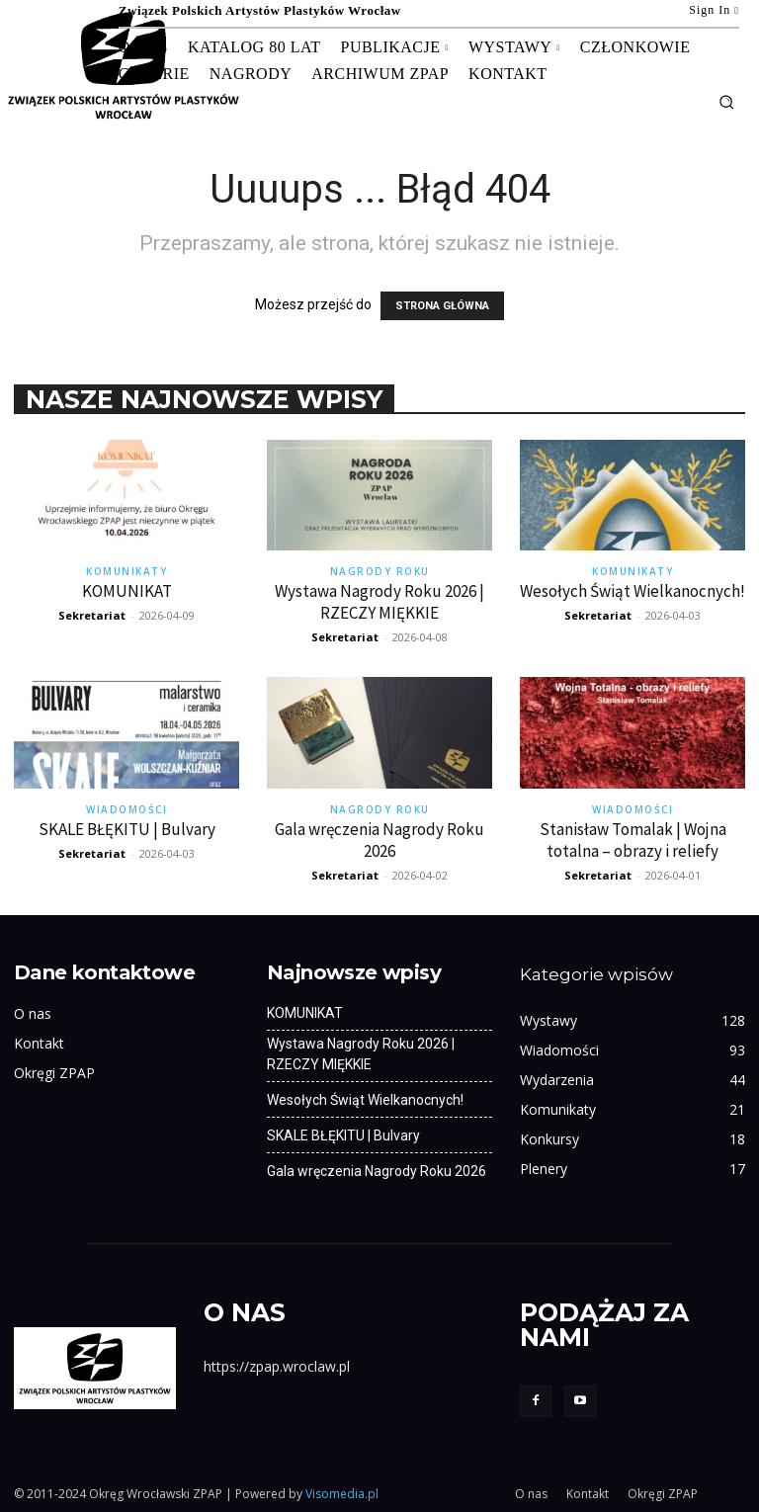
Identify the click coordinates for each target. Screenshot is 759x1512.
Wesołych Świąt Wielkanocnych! (632, 591)
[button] (726, 102)
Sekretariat (92, 615)
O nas (32, 1013)
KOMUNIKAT (127, 591)
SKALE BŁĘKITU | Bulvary (127, 829)
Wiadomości (126, 809)
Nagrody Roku (380, 571)
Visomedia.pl (342, 1493)
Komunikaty (126, 571)
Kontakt (39, 1043)
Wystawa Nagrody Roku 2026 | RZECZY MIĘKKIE (379, 602)
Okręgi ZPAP (54, 1072)
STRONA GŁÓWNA (442, 305)
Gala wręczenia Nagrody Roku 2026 (379, 840)
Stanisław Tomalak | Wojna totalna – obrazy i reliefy (633, 840)
